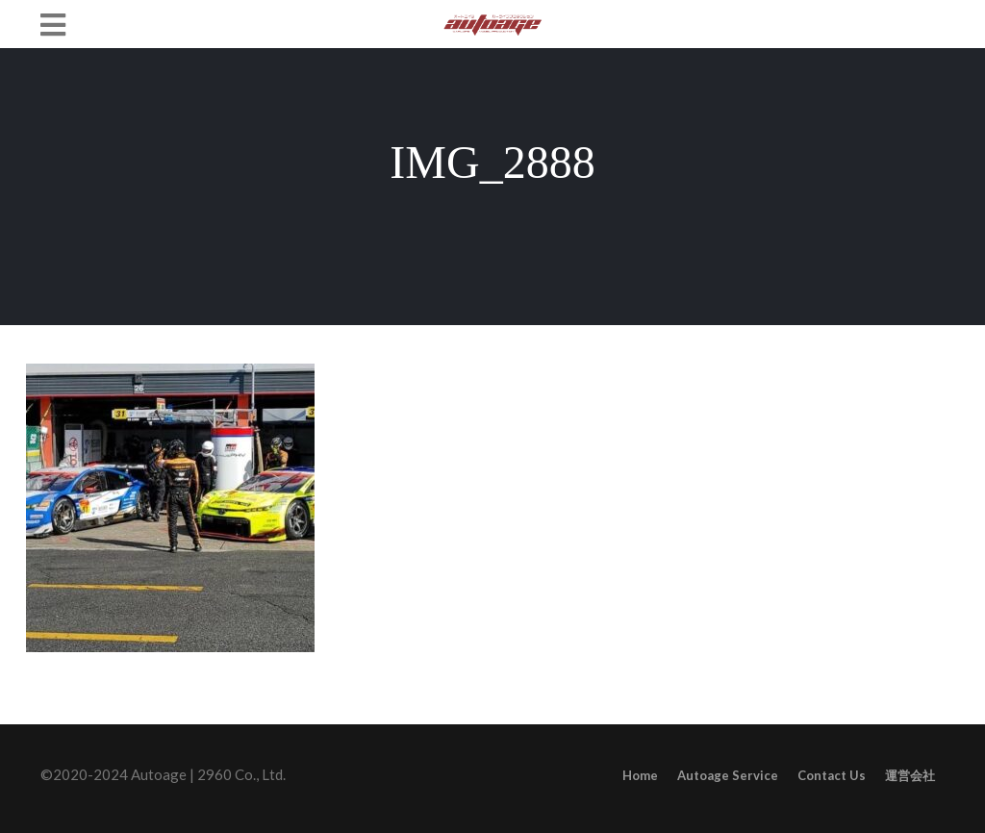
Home (640, 775)
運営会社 (910, 775)
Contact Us (831, 775)
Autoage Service (727, 775)
